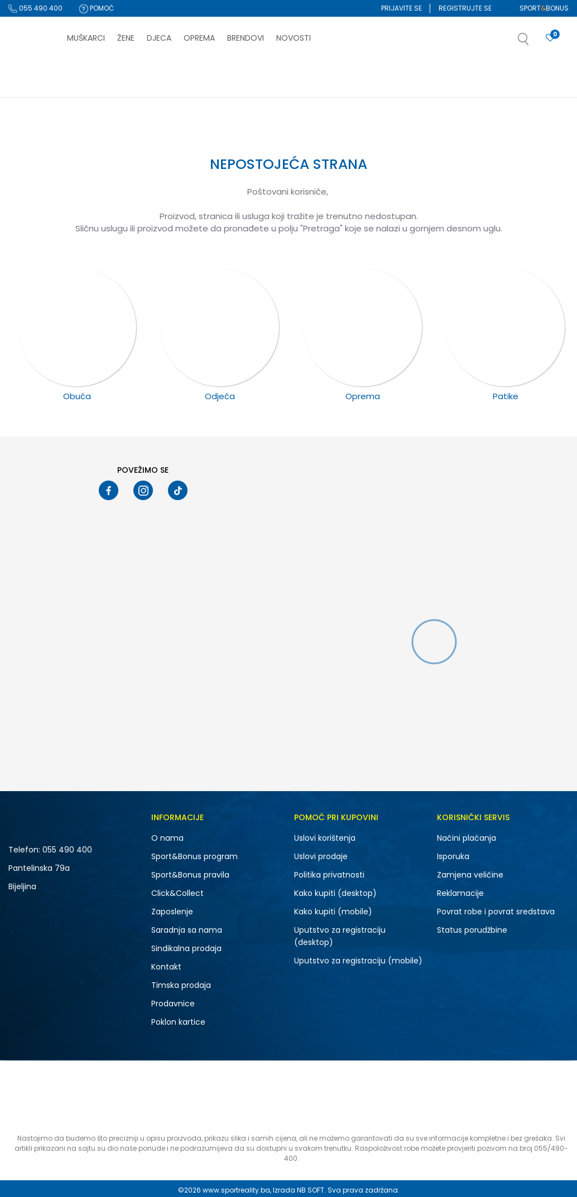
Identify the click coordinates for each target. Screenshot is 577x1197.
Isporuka (453, 856)
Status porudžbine (472, 930)
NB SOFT (310, 1190)
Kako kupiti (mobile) (333, 911)
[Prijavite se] (550, 38)
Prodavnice (173, 1003)
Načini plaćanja (466, 838)
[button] (534, 42)
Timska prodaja (181, 985)
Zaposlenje (172, 911)
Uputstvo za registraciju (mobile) (358, 960)
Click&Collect (177, 893)
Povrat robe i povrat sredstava (496, 911)
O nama (167, 838)
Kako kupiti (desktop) (335, 893)
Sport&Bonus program (194, 856)
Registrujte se (465, 8)
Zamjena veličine (470, 874)
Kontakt (166, 966)
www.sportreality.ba (236, 1190)
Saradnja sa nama (186, 930)
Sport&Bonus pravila (190, 874)
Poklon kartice (178, 1022)
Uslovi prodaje (321, 856)
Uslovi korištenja (324, 838)
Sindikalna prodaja (186, 948)
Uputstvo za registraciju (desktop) (340, 936)
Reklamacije (460, 893)
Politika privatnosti (329, 874)
